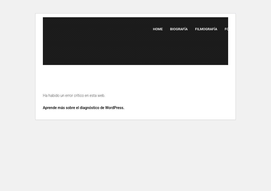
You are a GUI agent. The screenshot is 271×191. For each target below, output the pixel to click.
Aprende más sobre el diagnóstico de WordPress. (83, 108)
